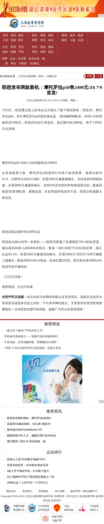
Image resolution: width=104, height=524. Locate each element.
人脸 (72, 40)
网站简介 (11, 491)
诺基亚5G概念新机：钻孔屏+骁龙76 (28, 423)
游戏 (5, 51)
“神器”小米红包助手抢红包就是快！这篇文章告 (32, 348)
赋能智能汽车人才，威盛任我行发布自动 (31, 435)
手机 (21, 51)
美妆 (43, 46)
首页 (5, 35)
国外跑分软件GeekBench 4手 (24, 429)
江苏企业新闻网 (27, 76)
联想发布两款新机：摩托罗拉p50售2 (29, 418)
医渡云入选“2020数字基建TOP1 (26, 459)
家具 (72, 35)
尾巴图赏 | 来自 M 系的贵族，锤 (26, 441)
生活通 (22, 58)
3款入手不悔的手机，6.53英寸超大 (28, 470)
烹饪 (21, 46)
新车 (20, 40)
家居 (64, 35)
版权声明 (75, 491)
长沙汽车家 (25, 286)
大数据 (23, 63)
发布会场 (34, 58)
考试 (43, 40)
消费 (4, 58)
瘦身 (51, 46)
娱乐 (34, 35)
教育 (34, 40)
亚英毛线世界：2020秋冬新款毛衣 (27, 465)
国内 (20, 35)
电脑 (13, 51)
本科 (51, 40)
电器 (80, 35)
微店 (51, 51)
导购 (13, 40)
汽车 (6, 40)
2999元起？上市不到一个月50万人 (28, 482)
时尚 (34, 46)
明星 (43, 35)
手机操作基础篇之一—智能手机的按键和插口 (31, 336)
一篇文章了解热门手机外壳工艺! (23, 330)
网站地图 (88, 491)
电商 (43, 51)
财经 (64, 40)
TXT (95, 491)
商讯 (34, 51)
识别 (80, 40)
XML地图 (59, 491)
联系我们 (27, 491)
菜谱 (13, 46)
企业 (5, 46)
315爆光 (34, 63)
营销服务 (43, 491)
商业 (13, 63)
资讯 (13, 35)
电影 (51, 35)
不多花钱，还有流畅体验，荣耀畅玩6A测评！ (31, 342)
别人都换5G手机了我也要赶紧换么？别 (30, 476)
